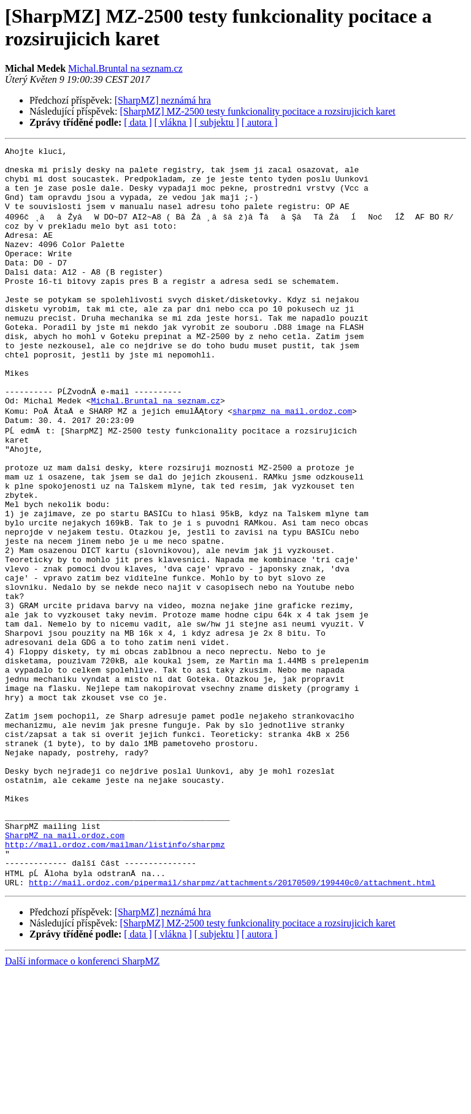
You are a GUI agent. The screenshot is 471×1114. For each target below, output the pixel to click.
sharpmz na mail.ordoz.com (292, 461)
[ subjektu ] (216, 122)
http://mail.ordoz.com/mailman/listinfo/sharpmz (115, 980)
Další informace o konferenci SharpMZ (82, 1103)
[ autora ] (260, 122)
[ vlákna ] (173, 122)
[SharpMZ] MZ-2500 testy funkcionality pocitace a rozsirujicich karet (258, 111)
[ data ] (137, 122)
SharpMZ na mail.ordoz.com (64, 969)
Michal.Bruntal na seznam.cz (125, 68)
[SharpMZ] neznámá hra (163, 100)
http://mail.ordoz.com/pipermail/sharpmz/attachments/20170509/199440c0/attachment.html (232, 1024)
